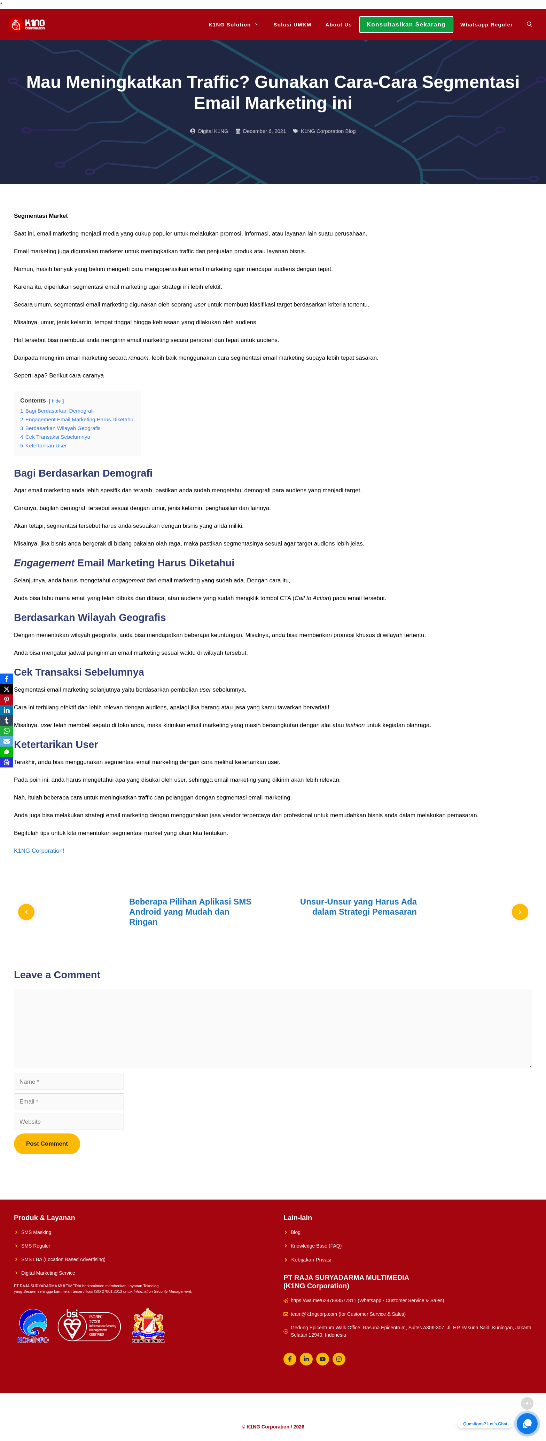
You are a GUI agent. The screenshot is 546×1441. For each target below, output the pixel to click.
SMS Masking (36, 1232)
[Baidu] (6, 762)
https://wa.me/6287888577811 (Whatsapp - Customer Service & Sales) (367, 1300)
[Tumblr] (6, 720)
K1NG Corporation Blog (328, 131)
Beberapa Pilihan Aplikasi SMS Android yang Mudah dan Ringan (190, 911)
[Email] (6, 741)
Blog (296, 1232)
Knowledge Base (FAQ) (316, 1246)
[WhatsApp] (6, 731)
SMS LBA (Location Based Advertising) (63, 1259)
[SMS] (6, 752)
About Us (338, 24)
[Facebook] (6, 679)
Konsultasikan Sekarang (406, 24)
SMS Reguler (35, 1246)
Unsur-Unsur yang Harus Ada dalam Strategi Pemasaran (358, 906)
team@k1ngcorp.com (314, 1314)
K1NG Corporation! (39, 850)
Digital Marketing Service (48, 1273)
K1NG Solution (237, 24)
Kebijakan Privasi (311, 1260)
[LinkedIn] (6, 710)
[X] (6, 689)
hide (56, 401)
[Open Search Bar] (529, 24)
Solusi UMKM (292, 24)
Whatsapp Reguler (486, 24)
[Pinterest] (6, 699)
